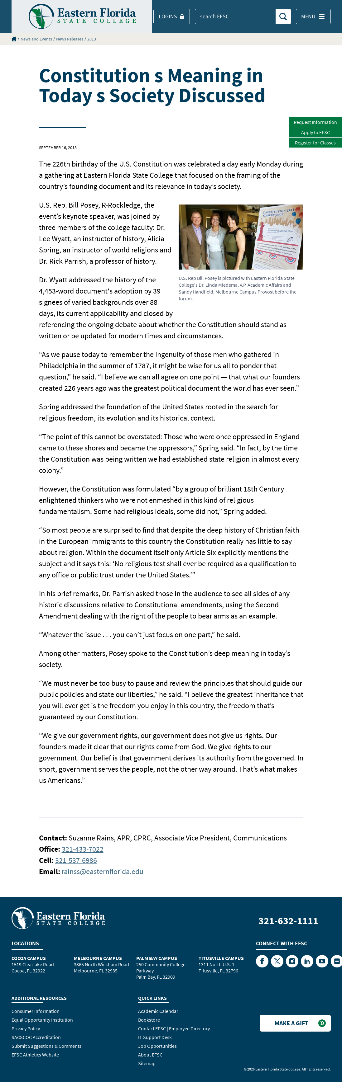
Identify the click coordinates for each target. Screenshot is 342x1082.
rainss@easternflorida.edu (102, 871)
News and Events (36, 39)
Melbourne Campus (98, 958)
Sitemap (147, 1063)
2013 (91, 39)
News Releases (69, 39)
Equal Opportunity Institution (42, 1020)
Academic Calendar (158, 1011)
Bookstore (149, 1020)
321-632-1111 (288, 921)
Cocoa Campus (29, 958)
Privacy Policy (26, 1028)
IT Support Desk (155, 1037)
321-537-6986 (76, 860)
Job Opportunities (157, 1046)
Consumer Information (36, 1011)
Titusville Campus (221, 958)
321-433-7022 (83, 849)
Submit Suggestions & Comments (46, 1046)
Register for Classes (315, 142)
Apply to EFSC (315, 132)
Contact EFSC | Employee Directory (174, 1028)
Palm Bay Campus (156, 958)
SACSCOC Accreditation (36, 1037)
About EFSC (150, 1054)
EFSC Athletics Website (35, 1054)
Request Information (315, 122)
